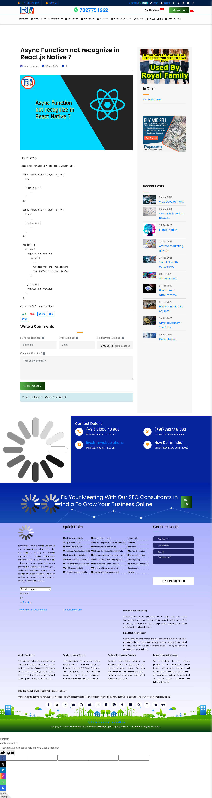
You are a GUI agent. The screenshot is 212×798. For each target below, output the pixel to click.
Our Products (154, 10)
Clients (103, 19)
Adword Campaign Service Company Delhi (108, 543)
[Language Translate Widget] (35, 589)
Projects (72, 19)
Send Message (173, 581)
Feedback (131, 543)
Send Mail (52, 3)
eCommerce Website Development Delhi (107, 555)
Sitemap (132, 547)
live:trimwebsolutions (105, 442)
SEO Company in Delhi (100, 538)
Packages (87, 19)
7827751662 (180, 10)
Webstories (154, 19)
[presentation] (173, 571)
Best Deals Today (152, 99)
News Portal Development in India (105, 568)
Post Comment (32, 386)
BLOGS (138, 19)
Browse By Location (136, 551)
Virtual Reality (168, 278)
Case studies (167, 339)
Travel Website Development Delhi (105, 572)
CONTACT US (173, 19)
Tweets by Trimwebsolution (32, 609)
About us (38, 19)
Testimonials (133, 538)
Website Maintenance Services (76, 560)
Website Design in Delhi (73, 538)
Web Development (171, 201)
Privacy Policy (134, 560)
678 (42, 314)
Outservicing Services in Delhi (103, 547)
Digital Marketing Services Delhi (76, 564)
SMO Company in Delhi (73, 568)
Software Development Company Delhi (107, 551)
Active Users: (138, 3)
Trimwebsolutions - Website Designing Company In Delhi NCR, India (105, 726)
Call (186, 502)
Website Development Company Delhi (106, 560)
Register (165, 3)
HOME (23, 19)
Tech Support (133, 568)
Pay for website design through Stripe (106, 722)
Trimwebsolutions (72, 609)
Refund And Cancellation (138, 564)
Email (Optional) (68, 337)
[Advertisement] (106, 35)
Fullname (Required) (32, 337)
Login (154, 3)
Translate (26, 602)
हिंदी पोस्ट (131, 572)
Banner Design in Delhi (73, 547)
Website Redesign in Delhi (74, 555)
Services (55, 19)
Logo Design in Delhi (72, 543)
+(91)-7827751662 (28, 3)
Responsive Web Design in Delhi (76, 551)
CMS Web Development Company (105, 564)
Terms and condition (136, 555)
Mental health (168, 230)
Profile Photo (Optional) (110, 337)
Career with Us (121, 19)
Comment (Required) (32, 353)
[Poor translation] (10, 752)
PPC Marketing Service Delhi (75, 572)
